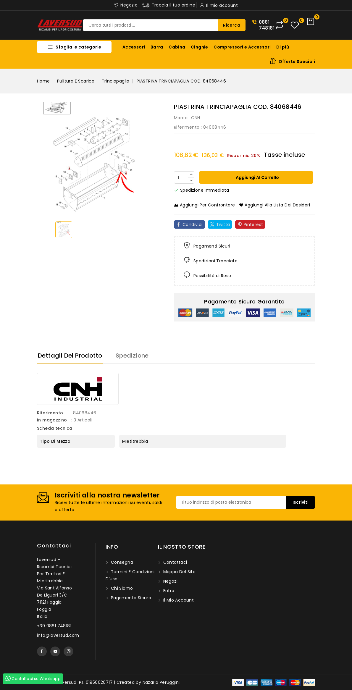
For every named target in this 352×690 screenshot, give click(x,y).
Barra (157, 47)
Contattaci (54, 545)
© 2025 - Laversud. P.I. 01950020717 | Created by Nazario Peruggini (108, 682)
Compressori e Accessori (242, 47)
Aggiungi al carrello (257, 177)
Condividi (193, 224)
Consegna (121, 562)
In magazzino (52, 420)
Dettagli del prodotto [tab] (70, 355)
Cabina (177, 47)
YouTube (55, 651)
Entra (168, 591)
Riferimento (186, 127)
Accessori (133, 47)
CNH (195, 118)
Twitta (223, 224)
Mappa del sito (179, 572)
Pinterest (253, 224)
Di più (282, 47)
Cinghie (199, 47)
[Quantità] (181, 177)
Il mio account (178, 600)
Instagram (68, 651)
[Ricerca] (164, 25)
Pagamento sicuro (130, 598)
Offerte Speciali (297, 61)
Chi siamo (121, 588)
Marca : (182, 118)
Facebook (42, 651)
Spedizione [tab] (132, 355)
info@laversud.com (58, 635)
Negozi (169, 581)
